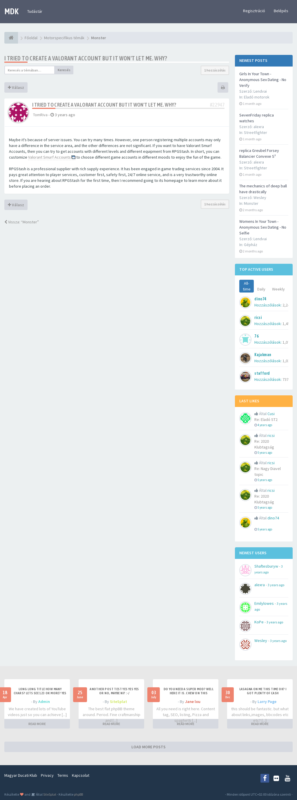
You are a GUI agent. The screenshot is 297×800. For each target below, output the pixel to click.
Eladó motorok (256, 97)
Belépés (281, 10)
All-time (247, 286)
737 (285, 379)
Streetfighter (255, 132)
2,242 (287, 305)
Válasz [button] (16, 87)
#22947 (217, 105)
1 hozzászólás (215, 70)
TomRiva (40, 114)
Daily (261, 289)
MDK (11, 11)
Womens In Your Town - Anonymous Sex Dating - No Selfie (262, 227)
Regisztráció (254, 10)
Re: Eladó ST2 (266, 419)
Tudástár (34, 11)
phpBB (78, 794)
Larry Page (267, 701)
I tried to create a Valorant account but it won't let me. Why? (85, 58)
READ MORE (37, 724)
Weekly (278, 289)
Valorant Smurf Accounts (49, 157)
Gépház (250, 244)
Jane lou (192, 701)
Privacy (47, 775)
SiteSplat (118, 701)
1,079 (287, 342)
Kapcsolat (80, 775)
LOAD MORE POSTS (148, 746)
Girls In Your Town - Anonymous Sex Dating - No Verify (262, 79)
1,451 (287, 323)
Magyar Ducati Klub (20, 775)
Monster (251, 203)
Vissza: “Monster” (21, 222)
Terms (62, 775)
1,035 (287, 360)
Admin (44, 701)
